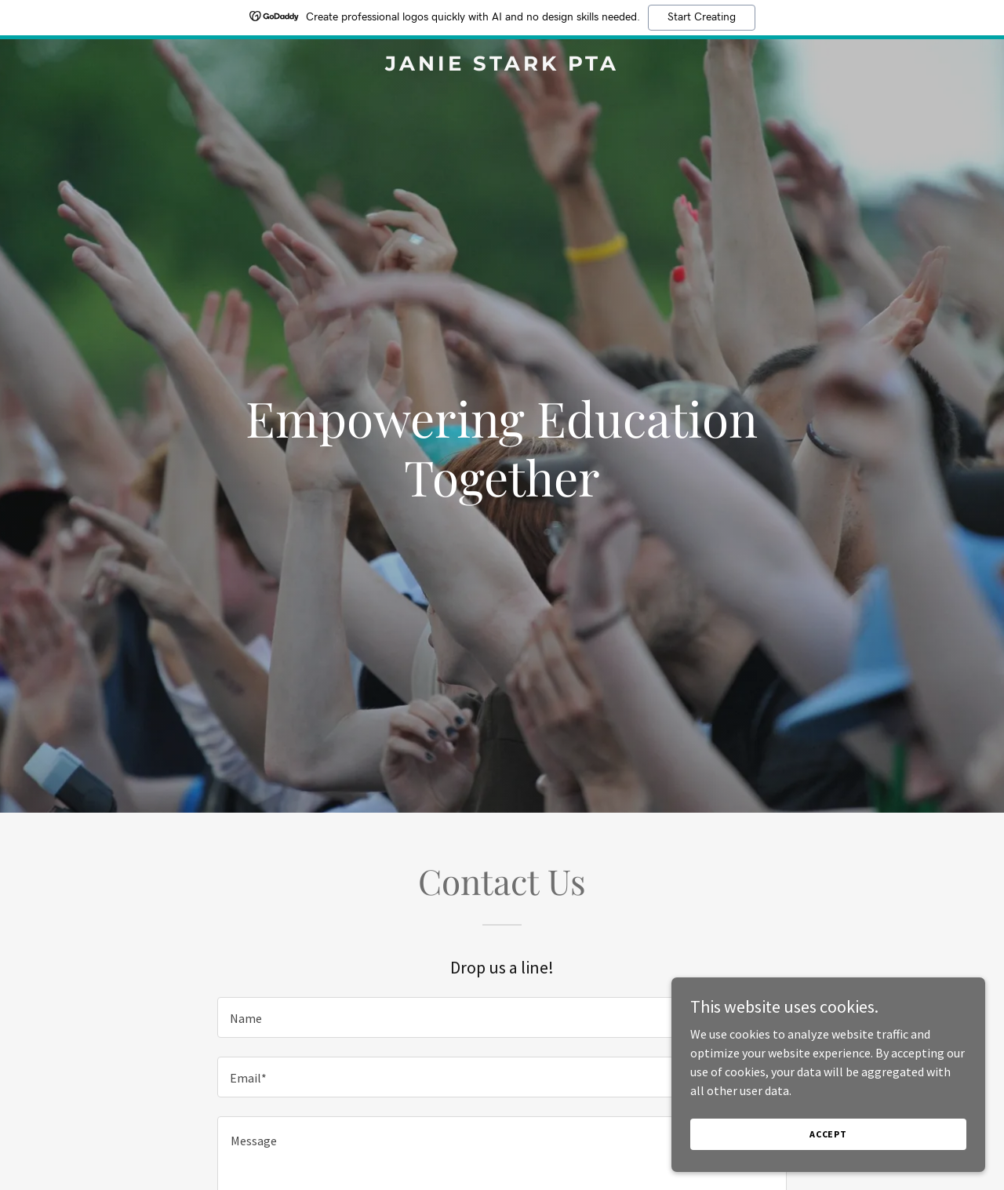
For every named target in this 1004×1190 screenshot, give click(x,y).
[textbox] (501, 1017)
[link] (502, 66)
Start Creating (702, 17)
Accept (828, 1155)
